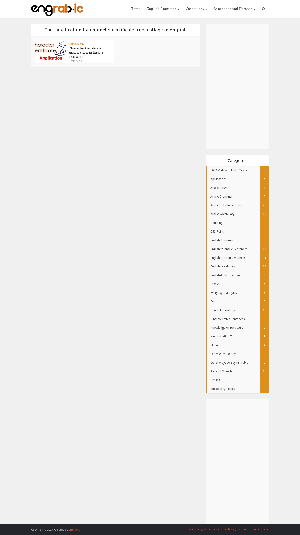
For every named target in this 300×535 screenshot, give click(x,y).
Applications (76, 43)
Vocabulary (194, 8)
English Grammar (161, 8)
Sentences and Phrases (233, 8)
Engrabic (74, 529)
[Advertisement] (237, 86)
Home (135, 8)
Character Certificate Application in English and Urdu (87, 52)
